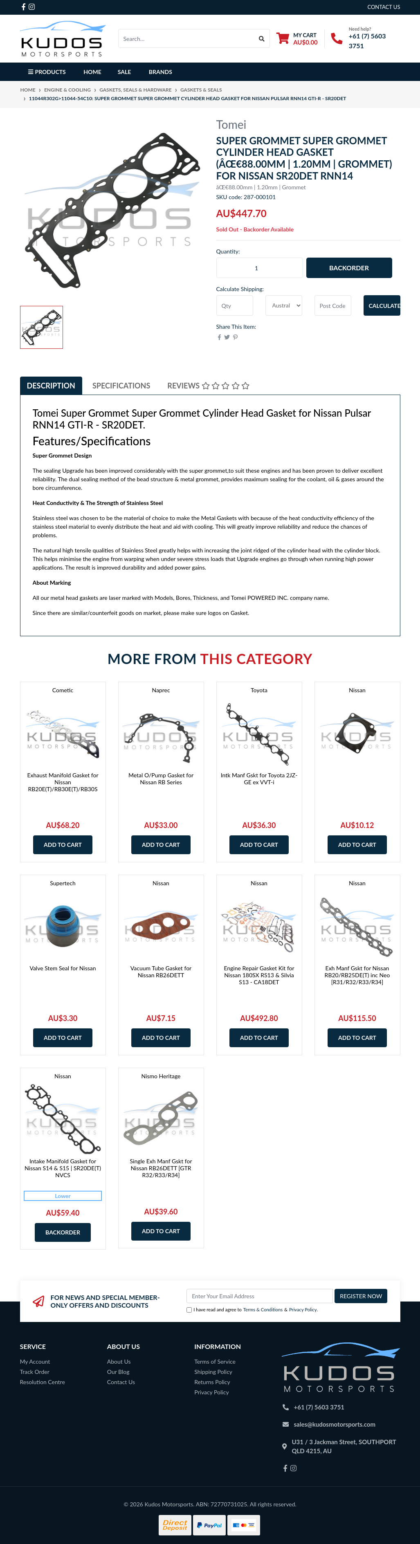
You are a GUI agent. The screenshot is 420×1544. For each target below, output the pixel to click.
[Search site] (262, 38)
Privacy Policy (303, 1309)
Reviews (208, 385)
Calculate (384, 305)
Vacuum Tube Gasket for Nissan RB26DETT (160, 971)
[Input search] (186, 38)
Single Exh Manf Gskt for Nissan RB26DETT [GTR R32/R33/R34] (161, 1168)
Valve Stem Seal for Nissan (62, 968)
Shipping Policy (213, 1371)
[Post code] (332, 305)
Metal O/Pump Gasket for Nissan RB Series (160, 778)
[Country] (283, 305)
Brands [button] (160, 71)
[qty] (234, 305)
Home (92, 71)
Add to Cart (63, 844)
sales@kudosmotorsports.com (334, 1424)
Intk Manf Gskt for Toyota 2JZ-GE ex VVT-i (259, 778)
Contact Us (121, 1381)
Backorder (349, 268)
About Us (119, 1361)
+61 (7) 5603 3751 (319, 1407)
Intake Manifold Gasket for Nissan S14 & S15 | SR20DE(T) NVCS (63, 1168)
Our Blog (118, 1371)
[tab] (51, 386)
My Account (35, 1361)
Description (51, 385)
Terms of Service (215, 1361)
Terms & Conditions (263, 1309)
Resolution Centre (42, 1381)
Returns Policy (212, 1381)
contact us (383, 7)
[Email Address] (259, 1296)
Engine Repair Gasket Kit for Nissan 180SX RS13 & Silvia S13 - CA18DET (259, 975)
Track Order (34, 1371)
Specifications (121, 385)
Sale (124, 71)
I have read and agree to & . (252, 1309)
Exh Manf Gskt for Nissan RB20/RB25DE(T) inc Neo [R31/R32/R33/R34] (357, 975)
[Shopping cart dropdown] (297, 38)
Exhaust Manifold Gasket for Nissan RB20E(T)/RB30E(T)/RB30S (62, 782)
